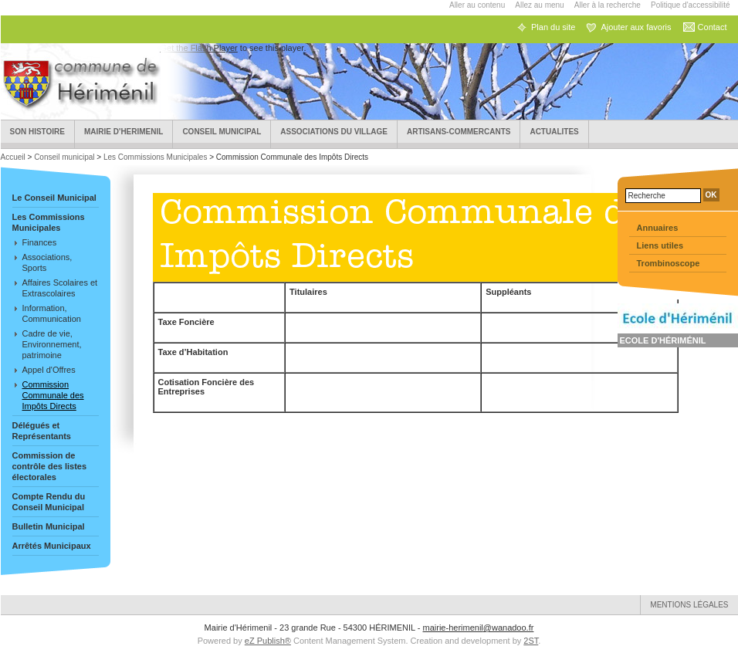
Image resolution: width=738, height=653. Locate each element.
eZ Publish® (268, 640)
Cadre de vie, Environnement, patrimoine (52, 344)
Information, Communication (51, 313)
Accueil (14, 157)
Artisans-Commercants (458, 131)
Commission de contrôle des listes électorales (49, 466)
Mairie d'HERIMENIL (123, 131)
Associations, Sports (47, 262)
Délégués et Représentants (41, 431)
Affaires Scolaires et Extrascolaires (60, 288)
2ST (530, 640)
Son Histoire (38, 131)
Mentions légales (689, 605)
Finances (39, 242)
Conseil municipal (221, 131)
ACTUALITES (554, 131)
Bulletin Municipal (48, 526)
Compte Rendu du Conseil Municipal (49, 502)
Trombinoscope (668, 263)
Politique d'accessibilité (690, 5)
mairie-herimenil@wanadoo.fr (478, 627)
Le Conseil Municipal (54, 197)
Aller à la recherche (607, 5)
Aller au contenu (477, 5)
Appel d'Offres (49, 369)
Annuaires (658, 227)
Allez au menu (539, 5)
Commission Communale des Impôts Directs (53, 395)
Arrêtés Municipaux (51, 545)
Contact (712, 27)
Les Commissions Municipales (155, 157)
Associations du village (334, 131)
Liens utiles (660, 245)
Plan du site (553, 27)
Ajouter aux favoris (636, 27)
